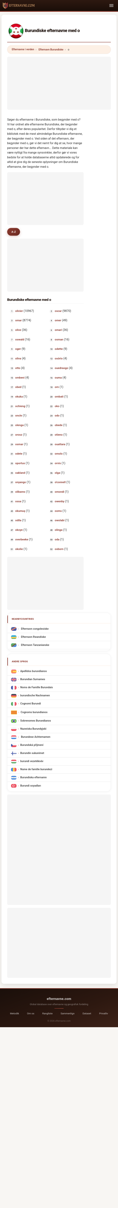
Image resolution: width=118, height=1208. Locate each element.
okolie (19, 549)
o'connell (60, 482)
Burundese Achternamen (35, 737)
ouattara (60, 444)
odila (18, 520)
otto (17, 368)
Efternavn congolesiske (34, 629)
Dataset (87, 1013)
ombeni (20, 377)
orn (57, 387)
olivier (19, 311)
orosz (18, 435)
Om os (30, 1013)
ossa (18, 501)
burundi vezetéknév (31, 761)
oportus (20, 463)
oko (57, 406)
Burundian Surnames (32, 679)
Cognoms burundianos (34, 712)
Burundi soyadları (30, 785)
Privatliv (103, 1013)
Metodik (14, 1013)
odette (59, 349)
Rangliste (47, 1013)
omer (58, 320)
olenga (19, 425)
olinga (58, 530)
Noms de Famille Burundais (36, 687)
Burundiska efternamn (33, 777)
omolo (59, 454)
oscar (58, 311)
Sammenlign (68, 1013)
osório (59, 358)
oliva (18, 358)
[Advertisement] (59, 82)
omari (58, 330)
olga (57, 473)
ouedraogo (61, 368)
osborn (59, 549)
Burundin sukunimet (32, 753)
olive (18, 330)
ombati (59, 396)
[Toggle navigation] (111, 5)
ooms (58, 511)
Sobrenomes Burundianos (35, 721)
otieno (59, 435)
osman (59, 339)
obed (18, 387)
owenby (59, 501)
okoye (19, 530)
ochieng (20, 406)
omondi (59, 492)
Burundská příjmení (31, 745)
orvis (58, 463)
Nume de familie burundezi (36, 769)
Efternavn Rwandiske (33, 637)
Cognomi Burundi (30, 704)
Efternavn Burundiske (51, 49)
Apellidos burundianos (33, 671)
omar (18, 320)
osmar (19, 444)
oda (57, 539)
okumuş (20, 511)
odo (57, 416)
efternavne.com (59, 999)
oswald (19, 339)
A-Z (14, 231)
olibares (20, 492)
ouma (58, 377)
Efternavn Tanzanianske (34, 645)
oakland (20, 473)
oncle (18, 416)
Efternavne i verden (23, 49)
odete (18, 454)
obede (58, 425)
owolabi (60, 520)
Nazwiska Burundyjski (33, 729)
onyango (20, 482)
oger (18, 349)
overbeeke (21, 539)
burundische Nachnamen (35, 695)
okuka (19, 396)
